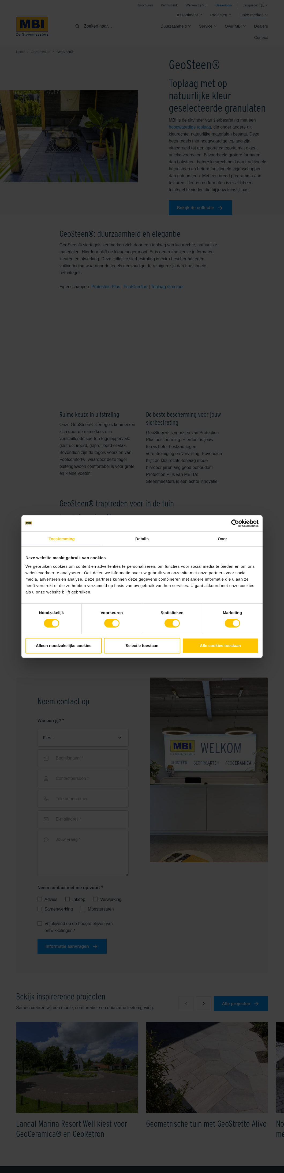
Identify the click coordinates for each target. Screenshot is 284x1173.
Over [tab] (222, 538)
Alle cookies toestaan (220, 645)
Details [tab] (142, 538)
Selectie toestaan (142, 645)
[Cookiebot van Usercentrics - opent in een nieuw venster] (235, 523)
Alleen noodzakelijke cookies (64, 645)
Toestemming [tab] (61, 538)
